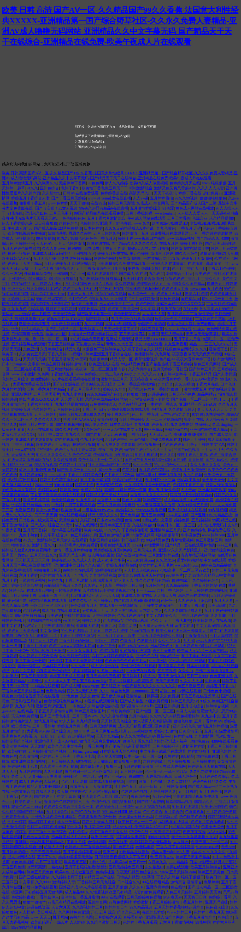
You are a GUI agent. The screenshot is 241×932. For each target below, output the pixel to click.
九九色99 (156, 274)
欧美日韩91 (217, 605)
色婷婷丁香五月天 (188, 485)
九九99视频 (93, 324)
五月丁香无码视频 (95, 480)
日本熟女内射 (150, 610)
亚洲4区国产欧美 (212, 490)
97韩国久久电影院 (131, 837)
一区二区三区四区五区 (49, 605)
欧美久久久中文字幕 (64, 746)
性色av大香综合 (36, 837)
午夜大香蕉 (11, 530)
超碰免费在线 (218, 530)
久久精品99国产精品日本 (23, 812)
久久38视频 (184, 384)
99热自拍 (93, 434)
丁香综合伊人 (47, 897)
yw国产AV (71, 621)
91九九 (63, 238)
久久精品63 (154, 867)
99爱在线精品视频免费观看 (196, 797)
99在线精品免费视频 (87, 339)
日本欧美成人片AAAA (70, 837)
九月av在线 (138, 716)
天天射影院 (132, 279)
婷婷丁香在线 (189, 193)
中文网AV (78, 792)
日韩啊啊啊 (20, 334)
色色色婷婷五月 (175, 445)
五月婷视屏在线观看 (28, 344)
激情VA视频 (107, 419)
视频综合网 (97, 902)
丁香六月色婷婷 (221, 269)
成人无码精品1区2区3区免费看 (144, 726)
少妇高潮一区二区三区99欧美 (185, 570)
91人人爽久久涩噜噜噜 (116, 445)
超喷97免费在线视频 (40, 887)
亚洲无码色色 (184, 726)
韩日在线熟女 (132, 540)
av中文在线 (184, 626)
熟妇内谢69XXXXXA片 (39, 399)
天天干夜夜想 (165, 193)
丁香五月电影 (83, 756)
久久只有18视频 (124, 610)
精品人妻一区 (121, 359)
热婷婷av (202, 424)
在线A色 (190, 309)
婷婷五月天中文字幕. (36, 424)
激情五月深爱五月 (51, 706)
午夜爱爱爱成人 (15, 817)
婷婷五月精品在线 (121, 565)
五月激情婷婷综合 (145, 208)
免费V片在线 (92, 490)
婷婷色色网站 (105, 258)
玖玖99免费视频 (24, 716)
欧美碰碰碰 (17, 751)
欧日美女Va (21, 726)
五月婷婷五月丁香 (115, 525)
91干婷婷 (55, 661)
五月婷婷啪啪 (203, 761)
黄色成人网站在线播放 (195, 208)
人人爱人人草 (153, 314)
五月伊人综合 (112, 696)
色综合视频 (101, 802)
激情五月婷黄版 (36, 500)
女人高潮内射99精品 (216, 309)
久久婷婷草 (124, 284)
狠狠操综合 (24, 238)
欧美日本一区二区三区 (176, 525)
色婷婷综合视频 (134, 792)
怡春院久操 (227, 394)
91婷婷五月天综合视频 (119, 751)
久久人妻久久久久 (205, 465)
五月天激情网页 (103, 726)
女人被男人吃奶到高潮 (152, 721)
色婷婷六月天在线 (185, 183)
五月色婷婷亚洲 (166, 746)
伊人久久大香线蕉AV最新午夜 (146, 736)
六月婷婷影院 (13, 389)
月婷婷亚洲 (24, 243)
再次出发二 (225, 736)
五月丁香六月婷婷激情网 (211, 233)
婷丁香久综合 (118, 414)
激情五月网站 (45, 721)
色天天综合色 (62, 500)
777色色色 (69, 696)
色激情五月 (24, 510)
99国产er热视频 (187, 450)
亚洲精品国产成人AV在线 (56, 741)
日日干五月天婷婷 (45, 852)
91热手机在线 (146, 455)
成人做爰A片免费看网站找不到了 (140, 827)
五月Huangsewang (83, 751)
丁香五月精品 (200, 374)
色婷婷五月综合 (15, 379)
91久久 (32, 188)
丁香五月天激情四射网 (84, 661)
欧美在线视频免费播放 (26, 233)
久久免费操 (149, 309)
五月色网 (222, 314)
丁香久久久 (210, 279)
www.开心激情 (23, 374)
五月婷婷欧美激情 (138, 766)
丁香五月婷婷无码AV (77, 636)
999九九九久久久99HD (108, 299)
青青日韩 (196, 460)
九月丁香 (9, 580)
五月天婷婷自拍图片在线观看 (200, 646)
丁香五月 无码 (189, 228)
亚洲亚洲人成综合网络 (164, 917)
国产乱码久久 (217, 460)
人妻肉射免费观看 (148, 892)
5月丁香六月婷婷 (43, 641)
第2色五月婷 (123, 847)
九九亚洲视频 (175, 344)
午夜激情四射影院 (165, 832)
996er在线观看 (113, 897)
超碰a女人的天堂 (141, 248)
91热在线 (15, 213)
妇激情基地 (57, 233)
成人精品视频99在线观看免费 (188, 500)
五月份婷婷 (17, 822)
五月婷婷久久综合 (214, 776)
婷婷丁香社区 (191, 243)
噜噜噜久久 (20, 545)
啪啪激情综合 (141, 188)
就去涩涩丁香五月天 (47, 294)
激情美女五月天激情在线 (91, 786)
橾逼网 (17, 892)
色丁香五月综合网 (119, 475)
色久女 (157, 621)
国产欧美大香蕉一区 (94, 314)
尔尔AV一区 (56, 334)
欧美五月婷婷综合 (205, 867)
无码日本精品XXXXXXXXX (180, 304)
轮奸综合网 (17, 600)
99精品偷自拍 (176, 429)
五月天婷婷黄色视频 (144, 897)
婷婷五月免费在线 (112, 253)
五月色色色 (78, 299)
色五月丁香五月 (145, 414)
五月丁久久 (46, 857)
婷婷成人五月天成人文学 (107, 495)
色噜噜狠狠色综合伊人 (63, 701)
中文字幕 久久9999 (35, 882)
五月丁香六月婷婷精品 (46, 389)
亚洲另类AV (171, 309)
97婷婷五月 (20, 409)
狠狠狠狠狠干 (148, 445)
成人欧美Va (117, 862)
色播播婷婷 (143, 354)
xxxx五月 (224, 545)
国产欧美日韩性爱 (220, 243)
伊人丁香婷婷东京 (17, 223)
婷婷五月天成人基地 (66, 676)
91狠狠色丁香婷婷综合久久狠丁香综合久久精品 (122, 349)
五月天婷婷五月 (57, 263)
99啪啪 (131, 781)
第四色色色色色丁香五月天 (93, 238)
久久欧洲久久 (45, 183)
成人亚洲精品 (68, 822)
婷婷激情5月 (76, 364)
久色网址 (162, 354)
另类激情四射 (130, 258)
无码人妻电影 (172, 334)
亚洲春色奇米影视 (17, 736)
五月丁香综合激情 (30, 661)
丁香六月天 (11, 500)
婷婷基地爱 (69, 490)
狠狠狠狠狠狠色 (213, 198)
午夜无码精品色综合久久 (137, 872)
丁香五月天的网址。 (76, 641)
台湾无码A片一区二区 (209, 842)
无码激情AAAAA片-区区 (141, 706)
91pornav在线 (55, 475)
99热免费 (92, 248)
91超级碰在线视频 (135, 651)
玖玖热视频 (169, 299)
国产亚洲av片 (115, 776)
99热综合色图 (81, 917)
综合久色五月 (128, 912)
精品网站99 (207, 394)
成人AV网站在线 (21, 857)
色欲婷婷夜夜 (22, 897)
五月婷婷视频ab (15, 852)
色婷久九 (55, 580)
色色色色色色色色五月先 (126, 661)
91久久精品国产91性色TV (109, 465)
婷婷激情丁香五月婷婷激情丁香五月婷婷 (168, 902)
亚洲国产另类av (15, 555)
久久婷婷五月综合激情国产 (147, 485)
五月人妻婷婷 (221, 636)
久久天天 (19, 776)
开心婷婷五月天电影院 (49, 304)
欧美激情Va (70, 510)
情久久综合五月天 (217, 299)
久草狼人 (51, 781)
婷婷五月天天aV (184, 701)
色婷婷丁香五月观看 (140, 922)
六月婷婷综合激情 (221, 812)
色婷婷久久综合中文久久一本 (69, 807)
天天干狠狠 (79, 203)
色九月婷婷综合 (130, 616)
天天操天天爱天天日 (156, 626)
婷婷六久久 (91, 621)
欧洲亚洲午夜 (102, 837)
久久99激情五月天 (192, 505)
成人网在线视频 (101, 555)
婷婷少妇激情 (165, 731)
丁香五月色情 (13, 867)
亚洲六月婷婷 (157, 887)
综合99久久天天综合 (98, 384)
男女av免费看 (47, 510)
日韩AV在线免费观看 (81, 193)
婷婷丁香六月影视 (192, 455)
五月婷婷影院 (131, 771)
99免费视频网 (142, 535)
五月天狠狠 (117, 887)
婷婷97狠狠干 (199, 751)
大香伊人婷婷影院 (66, 324)
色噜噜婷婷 (55, 691)
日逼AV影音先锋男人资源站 (213, 862)
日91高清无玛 (190, 731)
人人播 (188, 641)
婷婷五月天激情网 (196, 258)
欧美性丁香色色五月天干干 (105, 188)
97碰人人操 (185, 711)
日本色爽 (228, 384)
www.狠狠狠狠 (214, 183)
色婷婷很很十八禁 (22, 766)
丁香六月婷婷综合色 (85, 475)
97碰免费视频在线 (165, 440)
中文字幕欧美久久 (161, 616)
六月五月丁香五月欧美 (116, 636)
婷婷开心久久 (225, 495)
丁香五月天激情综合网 (54, 711)
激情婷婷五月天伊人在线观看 (62, 540)
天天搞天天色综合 (116, 721)
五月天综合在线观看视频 (132, 319)
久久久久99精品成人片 (183, 610)
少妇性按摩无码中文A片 (217, 525)
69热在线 (84, 761)
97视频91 (76, 354)
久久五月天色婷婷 (74, 656)
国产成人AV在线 (133, 274)
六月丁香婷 (28, 575)
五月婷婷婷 (201, 520)
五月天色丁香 (41, 269)
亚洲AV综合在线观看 (138, 666)
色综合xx (199, 218)
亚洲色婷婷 (221, 751)
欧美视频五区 (75, 862)
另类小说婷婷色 (214, 807)
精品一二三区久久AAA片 (210, 344)
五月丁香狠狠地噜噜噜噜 (86, 867)
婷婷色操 (181, 520)
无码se (7, 314)
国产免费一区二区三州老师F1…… (200, 399)
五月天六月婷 (44, 258)
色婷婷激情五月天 (55, 575)
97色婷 (57, 505)
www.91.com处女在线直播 (109, 198)
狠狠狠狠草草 (167, 535)
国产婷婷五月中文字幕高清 (57, 797)
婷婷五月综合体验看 (207, 822)
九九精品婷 (178, 862)
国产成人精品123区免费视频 (58, 228)
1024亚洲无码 (108, 470)
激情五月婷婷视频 (212, 726)
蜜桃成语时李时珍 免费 (121, 812)
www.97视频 (25, 450)
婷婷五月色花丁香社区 (59, 480)
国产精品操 (190, 299)
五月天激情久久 (171, 676)
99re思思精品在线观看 (187, 661)
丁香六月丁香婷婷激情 (175, 847)
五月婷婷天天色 (207, 892)
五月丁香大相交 (177, 621)
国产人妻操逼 (224, 374)
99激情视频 (45, 238)
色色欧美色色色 (192, 817)
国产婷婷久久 (97, 319)
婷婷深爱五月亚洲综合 (114, 807)
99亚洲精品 (153, 429)
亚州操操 (171, 706)
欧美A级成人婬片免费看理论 (191, 324)
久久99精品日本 (131, 404)
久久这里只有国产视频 (59, 766)
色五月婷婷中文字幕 (207, 445)
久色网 (43, 374)
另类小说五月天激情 (47, 651)
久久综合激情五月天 (104, 922)
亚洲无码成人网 (72, 555)
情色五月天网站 (207, 364)
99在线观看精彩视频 (106, 781)
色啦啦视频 (194, 812)
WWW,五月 (32, 626)
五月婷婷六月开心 (47, 284)
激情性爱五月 (195, 389)
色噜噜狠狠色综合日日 (97, 817)
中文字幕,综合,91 (54, 535)
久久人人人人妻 (210, 188)
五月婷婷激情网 (172, 786)
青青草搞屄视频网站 (198, 555)
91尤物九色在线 (110, 671)
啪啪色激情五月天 (115, 545)
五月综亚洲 (110, 686)
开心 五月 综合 (103, 912)
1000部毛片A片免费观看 (77, 545)
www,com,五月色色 (206, 289)
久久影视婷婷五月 (87, 907)
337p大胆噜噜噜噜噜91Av (23, 319)
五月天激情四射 (132, 334)
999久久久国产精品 (188, 284)
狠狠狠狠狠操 (83, 445)
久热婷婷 (212, 681)
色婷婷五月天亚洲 (55, 756)
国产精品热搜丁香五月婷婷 (169, 364)
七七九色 (80, 575)
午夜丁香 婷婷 (110, 450)
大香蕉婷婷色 (103, 616)
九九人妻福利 (73, 394)
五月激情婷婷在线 (163, 555)
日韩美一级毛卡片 (53, 595)
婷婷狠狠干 (152, 500)
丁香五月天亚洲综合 (84, 389)
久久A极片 (80, 666)
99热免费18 (63, 485)
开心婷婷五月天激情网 (43, 892)
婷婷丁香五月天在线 (80, 289)
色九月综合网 (91, 440)
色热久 (26, 797)
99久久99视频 (186, 198)
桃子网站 (60, 917)
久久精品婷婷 (177, 585)
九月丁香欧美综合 (80, 505)
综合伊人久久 (96, 424)
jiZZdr (137, 545)
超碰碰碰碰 (157, 394)
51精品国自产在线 (99, 877)
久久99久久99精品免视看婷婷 (175, 716)
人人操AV (27, 912)
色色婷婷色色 (73, 218)
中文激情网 (49, 631)
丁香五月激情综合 (200, 917)
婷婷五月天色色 (40, 872)
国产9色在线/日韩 (85, 812)
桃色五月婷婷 (194, 440)
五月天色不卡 (60, 213)
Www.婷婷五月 (179, 912)
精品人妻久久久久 (103, 515)
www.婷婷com (213, 535)
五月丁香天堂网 (50, 434)
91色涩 (168, 208)
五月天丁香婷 (34, 530)
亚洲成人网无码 (119, 339)
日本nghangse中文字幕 (20, 364)
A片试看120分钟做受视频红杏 (108, 590)
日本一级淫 (11, 646)
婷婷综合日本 (116, 907)
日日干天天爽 (45, 515)
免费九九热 (127, 626)
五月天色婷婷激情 (69, 243)
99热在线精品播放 (216, 565)
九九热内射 (24, 706)
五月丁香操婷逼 (139, 213)
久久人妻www (54, 248)
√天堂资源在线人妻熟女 (149, 399)
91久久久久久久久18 (53, 455)
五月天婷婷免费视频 (103, 676)
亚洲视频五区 (83, 253)
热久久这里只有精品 (152, 580)
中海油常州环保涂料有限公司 (93, 334)
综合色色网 (120, 691)
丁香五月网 (93, 746)
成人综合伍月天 (141, 294)
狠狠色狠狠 (183, 721)
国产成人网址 (220, 434)
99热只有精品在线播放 (66, 902)
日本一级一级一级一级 (143, 756)
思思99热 (136, 776)
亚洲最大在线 (87, 626)
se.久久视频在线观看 (152, 807)
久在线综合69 (143, 525)
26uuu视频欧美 (141, 631)
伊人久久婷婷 (116, 183)
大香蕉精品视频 (159, 776)
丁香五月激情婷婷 (58, 369)
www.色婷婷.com (89, 374)
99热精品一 (169, 656)
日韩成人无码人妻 (82, 691)
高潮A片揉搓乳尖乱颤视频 (131, 681)
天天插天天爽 (164, 595)
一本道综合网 (154, 258)
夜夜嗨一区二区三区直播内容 (100, 369)
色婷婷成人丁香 (175, 289)
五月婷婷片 (131, 676)
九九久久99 (74, 434)
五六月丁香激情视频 (176, 922)
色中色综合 (152, 812)
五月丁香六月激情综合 (106, 218)
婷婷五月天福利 (169, 294)
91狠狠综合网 (83, 263)
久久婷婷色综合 (205, 580)
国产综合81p (61, 731)
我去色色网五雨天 (26, 807)
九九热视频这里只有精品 (100, 279)
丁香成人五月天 (80, 294)
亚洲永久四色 (35, 213)
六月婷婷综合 (51, 349)
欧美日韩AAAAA (16, 258)
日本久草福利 (121, 424)
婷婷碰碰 (9, 399)
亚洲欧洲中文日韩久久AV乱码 (79, 565)
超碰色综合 (68, 223)
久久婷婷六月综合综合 (38, 656)
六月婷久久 (157, 862)
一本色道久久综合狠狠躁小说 (93, 706)
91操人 (199, 329)
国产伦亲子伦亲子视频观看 (128, 746)
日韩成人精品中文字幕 (135, 877)
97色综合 (45, 450)
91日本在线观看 (185, 807)
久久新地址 (51, 193)
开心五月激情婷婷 (163, 490)
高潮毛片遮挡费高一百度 (125, 490)
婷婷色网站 (145, 304)
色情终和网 (97, 842)
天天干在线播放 (40, 429)
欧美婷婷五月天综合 (53, 445)
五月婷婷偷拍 (161, 198)
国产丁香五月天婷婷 (68, 198)
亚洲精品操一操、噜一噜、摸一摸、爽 (35, 339)
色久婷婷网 (41, 409)
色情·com (132, 520)
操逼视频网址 (83, 671)
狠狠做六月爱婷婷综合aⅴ (191, 495)
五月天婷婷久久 (60, 761)
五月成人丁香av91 (191, 605)
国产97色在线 (120, 223)
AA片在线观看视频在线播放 (75, 379)
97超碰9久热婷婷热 (208, 414)
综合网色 (161, 203)
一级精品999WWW (98, 510)
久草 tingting (222, 424)
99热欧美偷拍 (188, 480)
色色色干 (168, 600)
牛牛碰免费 (190, 535)
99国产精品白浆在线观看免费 (99, 213)
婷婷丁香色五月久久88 (108, 832)
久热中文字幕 (175, 374)
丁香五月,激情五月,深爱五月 (89, 580)
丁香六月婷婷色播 (193, 616)
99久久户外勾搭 (68, 429)
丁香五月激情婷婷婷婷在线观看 (57, 495)
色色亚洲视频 (221, 676)
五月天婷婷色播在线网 (21, 248)
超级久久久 (45, 792)
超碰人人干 (53, 847)
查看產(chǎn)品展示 (91, 141)
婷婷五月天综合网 (22, 631)
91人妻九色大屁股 (97, 797)
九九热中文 (210, 716)
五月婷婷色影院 (66, 409)
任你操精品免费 (37, 274)
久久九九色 (17, 309)
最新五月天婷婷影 (61, 309)
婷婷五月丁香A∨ (220, 686)
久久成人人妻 (83, 560)
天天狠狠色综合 (109, 485)
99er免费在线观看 (140, 671)
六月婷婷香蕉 (116, 440)
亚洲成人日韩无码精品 (51, 253)
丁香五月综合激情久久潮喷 (160, 636)
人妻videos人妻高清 (44, 776)
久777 (104, 691)
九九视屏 (142, 424)
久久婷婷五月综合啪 (195, 600)
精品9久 (149, 676)
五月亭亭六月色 (171, 666)
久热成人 (144, 203)
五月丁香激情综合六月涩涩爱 (101, 269)
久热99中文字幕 (20, 299)
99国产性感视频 (151, 324)
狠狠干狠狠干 (192, 877)
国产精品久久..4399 (212, 238)
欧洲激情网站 (224, 359)
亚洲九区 (108, 626)
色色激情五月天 (84, 605)
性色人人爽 (131, 500)
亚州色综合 (49, 188)
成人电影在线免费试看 (61, 610)
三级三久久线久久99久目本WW (34, 289)
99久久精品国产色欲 (104, 394)
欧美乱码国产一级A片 (49, 922)
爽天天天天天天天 (212, 409)
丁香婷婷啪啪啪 (135, 530)
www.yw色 (91, 686)
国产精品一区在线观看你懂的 (190, 545)
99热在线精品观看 (127, 480)
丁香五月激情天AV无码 (67, 359)
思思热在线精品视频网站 (106, 399)
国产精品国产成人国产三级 (193, 203)
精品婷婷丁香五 (41, 822)
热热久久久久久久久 (208, 852)
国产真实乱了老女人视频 (56, 208)
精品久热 (72, 349)
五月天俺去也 (145, 550)
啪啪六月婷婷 (106, 641)
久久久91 (186, 671)
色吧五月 (159, 409)
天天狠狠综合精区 (103, 792)
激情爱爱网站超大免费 (219, 253)
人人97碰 (140, 198)
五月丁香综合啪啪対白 (137, 384)
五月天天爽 (223, 600)
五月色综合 (129, 515)
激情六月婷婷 (161, 253)
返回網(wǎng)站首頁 (92, 147)
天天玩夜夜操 (114, 434)
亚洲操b (22, 842)
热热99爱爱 (106, 646)
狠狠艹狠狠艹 (34, 902)
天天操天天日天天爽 (32, 560)
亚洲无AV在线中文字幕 (122, 429)
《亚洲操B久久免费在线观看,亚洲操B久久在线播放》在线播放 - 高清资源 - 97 (163, 263)
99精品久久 (203, 802)
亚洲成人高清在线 (136, 595)
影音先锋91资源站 (221, 485)
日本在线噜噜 (198, 666)
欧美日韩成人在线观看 (212, 621)
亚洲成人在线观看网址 (34, 440)
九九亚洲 (77, 274)
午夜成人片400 (19, 228)
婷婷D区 (70, 776)
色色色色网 (82, 455)
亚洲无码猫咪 (216, 902)
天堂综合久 (68, 520)
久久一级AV (12, 274)
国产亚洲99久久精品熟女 (211, 515)
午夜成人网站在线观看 (146, 218)
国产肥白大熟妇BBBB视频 (136, 600)
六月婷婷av (78, 832)
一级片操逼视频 (32, 580)
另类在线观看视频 (110, 294)
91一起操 (58, 736)
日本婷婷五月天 (55, 666)
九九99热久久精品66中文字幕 (210, 575)
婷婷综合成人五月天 (153, 284)
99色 (15, 329)
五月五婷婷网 (152, 515)
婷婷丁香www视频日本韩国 (141, 238)
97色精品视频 (137, 621)
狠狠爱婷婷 (40, 379)
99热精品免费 (132, 364)
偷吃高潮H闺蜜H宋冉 (37, 470)
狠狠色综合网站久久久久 (186, 349)
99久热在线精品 (74, 631)
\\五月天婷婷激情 (143, 299)
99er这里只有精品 (30, 616)
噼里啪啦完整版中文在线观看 (202, 560)
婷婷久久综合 (114, 389)
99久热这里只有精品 (75, 258)
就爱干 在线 (194, 419)
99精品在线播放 (77, 616)
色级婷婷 (211, 882)
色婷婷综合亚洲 (93, 223)
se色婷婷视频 (22, 862)
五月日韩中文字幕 (160, 480)
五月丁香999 (197, 676)
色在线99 (178, 887)
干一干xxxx (145, 590)
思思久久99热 (80, 233)
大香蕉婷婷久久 (162, 792)
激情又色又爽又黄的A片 (174, 188)
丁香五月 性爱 (113, 248)
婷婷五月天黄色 (211, 872)
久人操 (63, 792)
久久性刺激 (53, 771)
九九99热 (22, 314)
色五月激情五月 (208, 540)
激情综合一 (135, 696)
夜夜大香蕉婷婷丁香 (193, 359)
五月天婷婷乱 (45, 414)
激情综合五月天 (179, 274)
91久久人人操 (191, 681)
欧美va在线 (93, 530)
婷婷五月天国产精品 (24, 263)
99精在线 (55, 867)
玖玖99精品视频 (179, 802)
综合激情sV (153, 279)
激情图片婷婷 (193, 746)
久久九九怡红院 (178, 329)
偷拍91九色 (133, 450)
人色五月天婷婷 (179, 892)
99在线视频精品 (72, 515)
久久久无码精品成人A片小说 (130, 228)
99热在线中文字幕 (157, 520)
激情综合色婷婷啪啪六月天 (67, 802)
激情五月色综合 (152, 781)
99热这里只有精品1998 (30, 505)
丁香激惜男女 (196, 636)
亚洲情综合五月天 (165, 530)
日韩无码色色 (185, 776)
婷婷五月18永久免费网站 (172, 424)
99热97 (226, 379)
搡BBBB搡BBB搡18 (190, 434)
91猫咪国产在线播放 (44, 621)
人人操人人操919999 (141, 570)
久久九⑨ (218, 616)
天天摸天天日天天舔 (135, 817)
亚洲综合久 (17, 279)
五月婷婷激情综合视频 (47, 751)
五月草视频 (166, 671)
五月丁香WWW (85, 716)
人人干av (188, 490)
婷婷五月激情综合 (122, 309)
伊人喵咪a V (113, 621)
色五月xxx (137, 862)
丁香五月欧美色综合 (89, 681)
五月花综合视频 (97, 827)
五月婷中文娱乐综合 (156, 605)
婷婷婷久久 (125, 510)
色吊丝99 (167, 359)
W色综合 (225, 917)
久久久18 (136, 887)
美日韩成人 (46, 912)
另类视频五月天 (95, 610)
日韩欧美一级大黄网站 (38, 520)
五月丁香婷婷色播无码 (46, 827)
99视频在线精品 (108, 570)
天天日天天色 (160, 434)
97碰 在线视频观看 (120, 324)
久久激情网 (28, 756)
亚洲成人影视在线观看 (187, 510)
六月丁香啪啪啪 (48, 862)
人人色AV (44, 243)
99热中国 (203, 922)
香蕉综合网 (140, 797)
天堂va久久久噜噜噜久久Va (194, 837)
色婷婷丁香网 (219, 897)
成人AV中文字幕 (111, 560)
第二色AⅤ (113, 374)
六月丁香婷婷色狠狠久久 (113, 656)
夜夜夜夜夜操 (194, 832)
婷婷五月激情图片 (90, 711)
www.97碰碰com (140, 560)
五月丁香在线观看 (196, 656)
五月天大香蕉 (178, 218)
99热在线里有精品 (51, 299)
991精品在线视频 (44, 686)
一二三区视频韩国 (166, 419)
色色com (228, 847)
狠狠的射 (75, 248)
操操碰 (152, 696)
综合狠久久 (64, 269)
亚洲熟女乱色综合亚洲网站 (53, 817)
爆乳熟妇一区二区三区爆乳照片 (91, 771)
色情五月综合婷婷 (104, 540)
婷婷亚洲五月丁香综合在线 (109, 354)
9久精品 (187, 756)
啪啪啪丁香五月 (32, 203)
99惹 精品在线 (224, 520)
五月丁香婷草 (43, 726)
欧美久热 (229, 334)
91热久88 (36, 309)
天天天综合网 (64, 314)
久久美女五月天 (32, 354)
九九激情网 (204, 736)
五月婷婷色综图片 (154, 470)
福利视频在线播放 (173, 822)
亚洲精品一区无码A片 (198, 404)
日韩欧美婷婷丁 (120, 711)
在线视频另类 (166, 817)
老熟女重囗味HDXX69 (65, 319)
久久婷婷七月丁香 (66, 877)
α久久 (77, 585)
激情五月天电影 (84, 304)
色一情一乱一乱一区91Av (166, 771)
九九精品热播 (87, 721)
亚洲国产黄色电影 (55, 716)
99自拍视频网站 (69, 424)
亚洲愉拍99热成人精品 (209, 429)
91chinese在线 (207, 847)
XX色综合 (92, 429)
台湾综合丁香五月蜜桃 (80, 897)
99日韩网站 (37, 279)
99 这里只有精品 (63, 279)
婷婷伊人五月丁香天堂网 (75, 450)
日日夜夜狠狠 (45, 223)
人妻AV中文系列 (204, 379)
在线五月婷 (168, 243)
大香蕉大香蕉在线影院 (32, 384)
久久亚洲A (158, 661)
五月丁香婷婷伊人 (134, 419)
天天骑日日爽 (195, 897)
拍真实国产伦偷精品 (53, 671)
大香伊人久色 (108, 500)
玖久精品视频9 (221, 218)
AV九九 (29, 540)
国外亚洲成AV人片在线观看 (82, 887)
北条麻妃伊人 (92, 766)
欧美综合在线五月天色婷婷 (141, 575)
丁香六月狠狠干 (40, 404)
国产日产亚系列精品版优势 (148, 460)
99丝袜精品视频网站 (142, 289)
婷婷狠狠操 (108, 651)
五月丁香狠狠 (57, 812)
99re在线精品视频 (26, 927)
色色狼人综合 (217, 907)
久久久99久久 (169, 641)
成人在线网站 (86, 525)
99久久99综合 (186, 253)
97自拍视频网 (66, 440)
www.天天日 (40, 917)
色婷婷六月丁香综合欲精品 (88, 847)
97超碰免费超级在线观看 (128, 409)
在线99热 (98, 203)
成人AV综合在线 (105, 666)
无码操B (135, 389)
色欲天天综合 (212, 827)
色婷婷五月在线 (72, 465)
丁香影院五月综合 (26, 701)
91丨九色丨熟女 (24, 535)
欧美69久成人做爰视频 (148, 183)
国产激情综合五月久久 (76, 470)
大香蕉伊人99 (38, 731)
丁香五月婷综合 (60, 344)
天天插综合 (102, 761)
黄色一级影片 (29, 666)
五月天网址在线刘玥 (108, 731)
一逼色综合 (139, 440)
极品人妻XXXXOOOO (153, 339)
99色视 (38, 334)
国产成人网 (70, 686)
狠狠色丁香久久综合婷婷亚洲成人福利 (155, 741)
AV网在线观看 (189, 691)
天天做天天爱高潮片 (121, 329)
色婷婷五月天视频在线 (207, 766)
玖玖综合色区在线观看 (174, 319)
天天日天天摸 (166, 681)
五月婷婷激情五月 (17, 183)
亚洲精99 (60, 274)
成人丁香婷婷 (30, 781)
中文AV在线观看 (149, 344)
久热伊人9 (10, 676)
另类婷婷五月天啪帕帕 (113, 550)
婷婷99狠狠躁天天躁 (75, 857)
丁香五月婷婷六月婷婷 (108, 631)
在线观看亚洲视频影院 (118, 605)
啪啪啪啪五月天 (47, 570)
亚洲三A (110, 852)
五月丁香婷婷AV (208, 721)
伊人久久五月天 (158, 450)
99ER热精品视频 (92, 309)
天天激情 (38, 746)
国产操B (180, 460)
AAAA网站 (216, 832)
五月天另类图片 (46, 394)
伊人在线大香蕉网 (170, 766)
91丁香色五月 (125, 786)
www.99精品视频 (180, 238)
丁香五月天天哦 (34, 676)
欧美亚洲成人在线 (104, 364)
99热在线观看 (45, 465)
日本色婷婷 (93, 228)
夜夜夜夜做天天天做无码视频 (197, 354)
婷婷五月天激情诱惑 (188, 470)
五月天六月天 (212, 450)
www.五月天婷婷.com (178, 872)
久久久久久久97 (47, 419)
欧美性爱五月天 (28, 802)
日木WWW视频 (110, 520)
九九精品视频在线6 (71, 404)
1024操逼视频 (177, 515)
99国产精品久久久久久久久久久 (149, 686)
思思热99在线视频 (193, 595)
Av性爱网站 (153, 545)
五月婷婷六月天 (107, 917)
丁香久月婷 (57, 354)
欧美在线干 (118, 842)
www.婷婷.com (187, 565)
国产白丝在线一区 (133, 646)
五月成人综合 (192, 706)
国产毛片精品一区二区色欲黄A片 (74, 329)
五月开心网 (161, 797)
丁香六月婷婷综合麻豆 (116, 505)
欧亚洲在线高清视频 (28, 761)
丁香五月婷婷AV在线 (208, 585)
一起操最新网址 (68, 590)
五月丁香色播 (210, 792)
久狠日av (87, 520)
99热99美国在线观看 (64, 530)
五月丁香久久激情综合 (47, 832)
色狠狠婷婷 (98, 359)
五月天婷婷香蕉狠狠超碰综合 (179, 907)
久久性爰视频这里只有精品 (109, 892)
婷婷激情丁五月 (135, 233)
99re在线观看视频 (151, 510)
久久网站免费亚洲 (73, 912)
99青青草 (82, 731)
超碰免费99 (212, 193)
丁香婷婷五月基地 (210, 319)
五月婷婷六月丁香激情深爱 (190, 314)
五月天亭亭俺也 (182, 394)
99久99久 (112, 530)
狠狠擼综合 (181, 580)
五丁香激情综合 (15, 525)
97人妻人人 (124, 580)
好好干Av (16, 590)
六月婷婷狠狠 (178, 761)
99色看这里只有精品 (19, 490)
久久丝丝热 (165, 560)
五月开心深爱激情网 (221, 731)
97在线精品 (20, 284)
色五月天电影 (164, 651)
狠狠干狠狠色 (18, 253)
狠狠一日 (113, 766)
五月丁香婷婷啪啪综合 (82, 852)
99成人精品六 (32, 329)
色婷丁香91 (70, 188)
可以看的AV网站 (90, 344)
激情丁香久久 (43, 545)
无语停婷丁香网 (72, 183)
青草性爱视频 (146, 359)
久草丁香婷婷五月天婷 (124, 585)
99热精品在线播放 (134, 852)
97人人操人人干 (57, 681)
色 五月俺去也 (162, 857)
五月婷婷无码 (30, 475)
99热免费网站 (120, 902)
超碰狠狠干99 (134, 394)
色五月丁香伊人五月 (189, 269)
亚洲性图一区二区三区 (155, 711)
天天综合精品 (107, 736)
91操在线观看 (177, 867)
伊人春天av (172, 897)
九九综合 (165, 384)
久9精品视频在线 (185, 827)
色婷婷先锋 (183, 736)
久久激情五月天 (181, 409)
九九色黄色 (166, 228)
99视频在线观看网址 (101, 701)
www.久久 (141, 223)
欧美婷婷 (54, 616)
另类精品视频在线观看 (47, 600)
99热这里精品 (123, 802)
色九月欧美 (41, 314)
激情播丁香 (218, 349)
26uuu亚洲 (43, 485)
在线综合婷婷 (153, 912)
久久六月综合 (139, 369)
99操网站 (34, 681)
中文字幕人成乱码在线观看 (163, 751)
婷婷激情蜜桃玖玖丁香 (190, 248)
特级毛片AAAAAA (79, 419)
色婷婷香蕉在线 (113, 193)
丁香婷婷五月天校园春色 (23, 691)
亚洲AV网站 (21, 394)
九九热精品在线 (102, 575)
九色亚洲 (30, 349)
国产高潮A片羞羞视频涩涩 (158, 475)
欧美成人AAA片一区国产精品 (202, 651)
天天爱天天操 (71, 399)
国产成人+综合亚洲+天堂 (51, 525)
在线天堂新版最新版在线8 (29, 460)
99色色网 (95, 183)
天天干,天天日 (107, 595)
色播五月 (127, 641)
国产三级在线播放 (34, 877)
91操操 (163, 248)
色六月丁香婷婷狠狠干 (163, 389)
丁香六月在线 (207, 384)
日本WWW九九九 (175, 414)
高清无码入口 (140, 193)
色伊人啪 (129, 470)
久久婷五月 (93, 585)
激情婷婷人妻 (63, 882)
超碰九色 (167, 691)
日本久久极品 (80, 600)
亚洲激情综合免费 (219, 550)
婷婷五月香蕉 (151, 329)
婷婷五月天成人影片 (99, 822)
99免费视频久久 (103, 404)
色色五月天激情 (74, 781)
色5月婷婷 (31, 610)
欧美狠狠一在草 (127, 761)
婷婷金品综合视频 (26, 585)
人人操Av (181, 842)
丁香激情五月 (62, 374)
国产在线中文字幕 (131, 555)
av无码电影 (144, 847)
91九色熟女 (85, 500)
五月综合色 (173, 812)
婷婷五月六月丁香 (72, 726)
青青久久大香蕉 (119, 344)
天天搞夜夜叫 (141, 379)
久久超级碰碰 (64, 460)
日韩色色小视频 (216, 691)
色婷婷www (48, 490)
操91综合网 (123, 455)
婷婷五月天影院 (121, 203)
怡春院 (174, 258)
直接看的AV (133, 917)
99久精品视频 (141, 907)
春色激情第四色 (126, 314)
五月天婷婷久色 (106, 233)
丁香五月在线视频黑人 (200, 696)
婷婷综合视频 (217, 706)
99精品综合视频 (57, 585)
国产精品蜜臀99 (150, 802)
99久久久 (74, 827)
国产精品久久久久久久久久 (135, 243)
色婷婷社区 (105, 872)
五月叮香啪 (187, 792)
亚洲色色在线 (147, 656)
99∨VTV (121, 797)
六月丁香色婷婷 (170, 590)
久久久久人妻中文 (82, 651)
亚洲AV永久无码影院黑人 (180, 550)
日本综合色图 (161, 646)
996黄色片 (174, 575)
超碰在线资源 (38, 907)
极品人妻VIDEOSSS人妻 (216, 641)
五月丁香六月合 (187, 339)
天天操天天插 (34, 359)
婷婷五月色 (84, 485)
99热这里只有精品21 (47, 842)
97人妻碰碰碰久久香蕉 (156, 505)
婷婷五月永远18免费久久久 (82, 414)
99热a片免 (97, 862)
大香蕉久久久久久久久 (149, 495)
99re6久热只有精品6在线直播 (103, 208)
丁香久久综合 (167, 877)
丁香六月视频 (22, 445)
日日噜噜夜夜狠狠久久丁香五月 (121, 857)
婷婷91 (21, 832)
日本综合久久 (128, 882)
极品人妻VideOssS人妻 (170, 852)
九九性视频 (192, 475)
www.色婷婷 (57, 203)
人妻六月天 (61, 907)
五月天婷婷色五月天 (126, 867)
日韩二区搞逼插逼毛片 (214, 671)
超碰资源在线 (98, 243)
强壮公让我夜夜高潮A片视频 (89, 284)
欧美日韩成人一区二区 (137, 822)
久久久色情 (142, 465)
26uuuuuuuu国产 (144, 691)
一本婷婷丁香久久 (162, 404)
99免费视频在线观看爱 (169, 233)
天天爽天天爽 (22, 455)
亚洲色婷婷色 (194, 530)
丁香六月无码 (90, 776)
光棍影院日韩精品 (22, 480)
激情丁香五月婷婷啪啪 (72, 550)
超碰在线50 (61, 560)
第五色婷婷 (139, 253)
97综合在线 (138, 832)
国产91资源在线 (66, 384)
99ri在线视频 (159, 837)
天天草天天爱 (213, 480)
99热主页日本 (52, 364)
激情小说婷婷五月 (34, 324)
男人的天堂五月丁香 (116, 304)
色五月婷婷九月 (84, 535)
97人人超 (66, 721)
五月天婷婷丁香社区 (170, 369)
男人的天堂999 (109, 756)
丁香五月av (137, 434)
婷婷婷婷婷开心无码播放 (150, 842)
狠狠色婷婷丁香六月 (182, 279)
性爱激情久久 (208, 711)
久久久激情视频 (113, 716)
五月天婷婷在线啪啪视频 (206, 590)
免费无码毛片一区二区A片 (100, 460)
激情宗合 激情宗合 (186, 882)
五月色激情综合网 (114, 535)
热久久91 (167, 455)
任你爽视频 (102, 455)
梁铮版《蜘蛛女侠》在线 (149, 269)
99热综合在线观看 (78, 570)
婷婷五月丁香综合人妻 (30, 198)
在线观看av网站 (39, 590)
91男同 (153, 334)
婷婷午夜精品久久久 (209, 781)
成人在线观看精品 (102, 274)
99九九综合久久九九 (171, 465)
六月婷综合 (102, 600)
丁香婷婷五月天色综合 (96, 882)
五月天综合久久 (43, 555)
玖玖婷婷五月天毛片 (156, 565)
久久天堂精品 (178, 781)
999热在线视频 (111, 289)
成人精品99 (74, 892)
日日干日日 (148, 786)
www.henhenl (164, 213)
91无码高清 (36, 867)
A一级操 (41, 736)
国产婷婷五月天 (202, 369)
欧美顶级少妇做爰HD (170, 223)
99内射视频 (217, 510)
